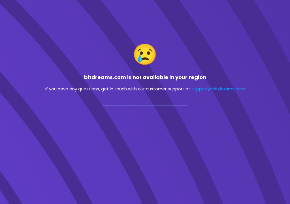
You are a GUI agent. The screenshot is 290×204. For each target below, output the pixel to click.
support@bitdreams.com (218, 89)
